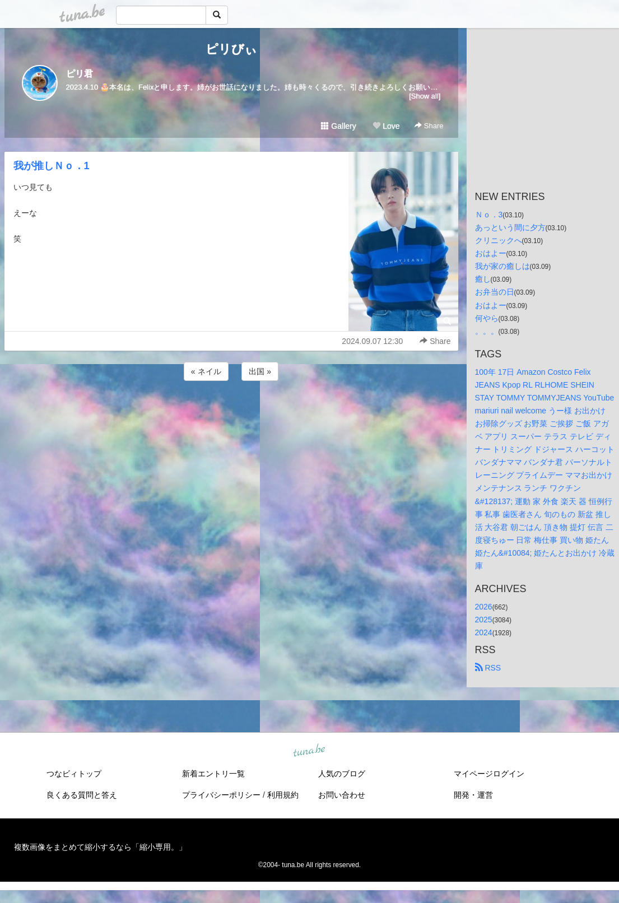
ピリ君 (79, 73)
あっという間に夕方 (510, 227)
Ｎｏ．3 (489, 214)
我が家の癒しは (502, 266)
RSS (488, 667)
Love (386, 126)
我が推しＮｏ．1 (51, 165)
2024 (483, 632)
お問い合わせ (341, 794)
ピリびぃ (231, 49)
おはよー (490, 253)
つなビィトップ (73, 773)
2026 (483, 606)
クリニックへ (498, 240)
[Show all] (424, 96)
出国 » (260, 371)
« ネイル (206, 371)
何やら (487, 318)
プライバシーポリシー (221, 794)
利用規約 (283, 794)
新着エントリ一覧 (213, 773)
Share (429, 126)
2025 (483, 619)
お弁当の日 (494, 291)
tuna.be (309, 751)
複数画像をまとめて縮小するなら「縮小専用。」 (100, 847)
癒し (483, 278)
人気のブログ (341, 773)
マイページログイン (489, 773)
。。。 (487, 331)
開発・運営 (473, 794)
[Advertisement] (231, 413)
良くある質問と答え (81, 794)
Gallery (338, 126)
